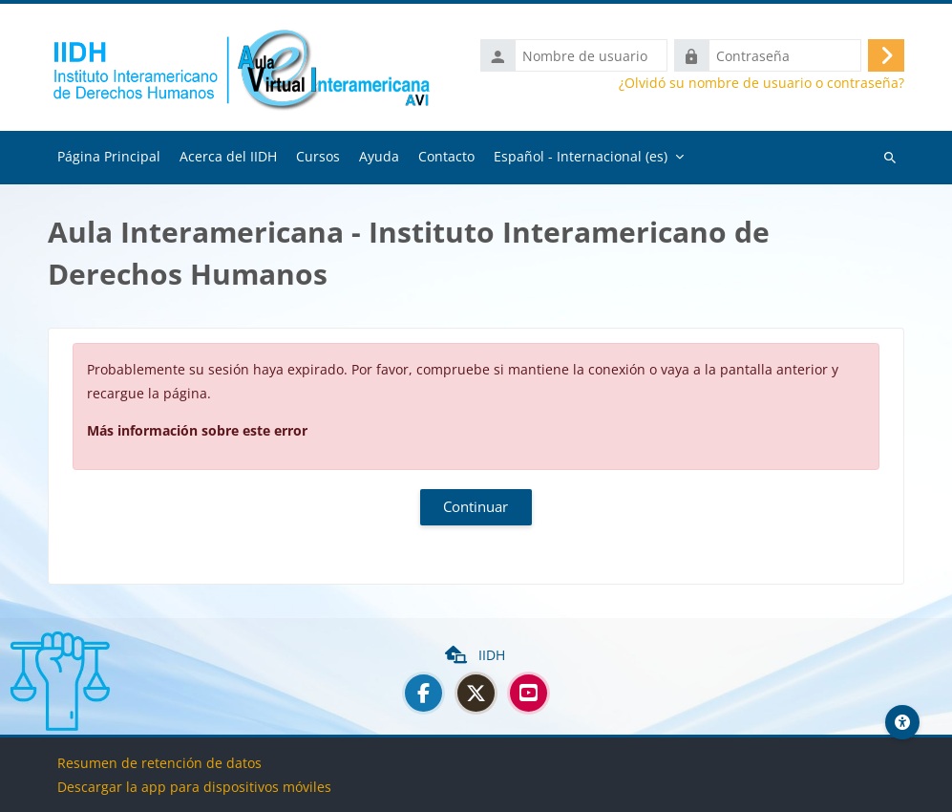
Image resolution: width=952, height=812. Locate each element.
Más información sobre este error (197, 431)
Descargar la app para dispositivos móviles (194, 787)
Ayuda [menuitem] (379, 157)
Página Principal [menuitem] (108, 157)
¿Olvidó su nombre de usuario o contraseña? (761, 84)
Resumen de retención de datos (159, 763)
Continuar (475, 507)
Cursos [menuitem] (318, 157)
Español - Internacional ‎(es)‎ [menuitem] (580, 157)
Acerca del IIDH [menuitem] (228, 157)
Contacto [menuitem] (446, 157)
